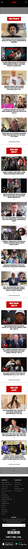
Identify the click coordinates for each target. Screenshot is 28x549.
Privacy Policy (9, 522)
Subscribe (23, 525)
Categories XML (5, 503)
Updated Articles (5, 497)
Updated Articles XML (7, 499)
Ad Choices (4, 488)
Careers (16, 486)
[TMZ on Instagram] (18, 532)
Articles (3, 493)
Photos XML (4, 511)
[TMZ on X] (12, 532)
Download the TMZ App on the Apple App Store (7, 544)
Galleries (4, 505)
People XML (4, 509)
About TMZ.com (5, 482)
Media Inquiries (18, 490)
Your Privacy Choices (6, 490)
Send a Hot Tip (18, 484)
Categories (4, 501)
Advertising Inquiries (19, 488)
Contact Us (17, 482)
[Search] (26, 2)
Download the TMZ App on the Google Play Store (21, 544)
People (3, 507)
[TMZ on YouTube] (15, 532)
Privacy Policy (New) (6, 484)
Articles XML (5, 495)
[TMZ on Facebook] (8, 532)
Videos (3, 514)
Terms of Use (5, 486)
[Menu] (2, 2)
